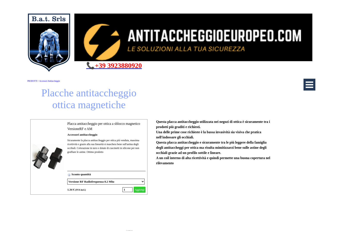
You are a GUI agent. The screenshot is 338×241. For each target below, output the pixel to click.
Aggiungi (139, 189)
